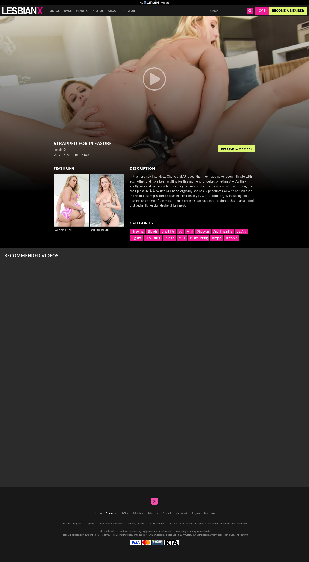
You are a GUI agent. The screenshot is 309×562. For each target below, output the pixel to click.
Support (90, 523)
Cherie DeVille (101, 230)
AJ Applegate (64, 230)
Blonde (152, 231)
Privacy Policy (136, 523)
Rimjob (216, 238)
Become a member (288, 10)
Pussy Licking (199, 238)
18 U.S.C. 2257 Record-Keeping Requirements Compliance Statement (207, 523)
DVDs (68, 10)
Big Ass (241, 231)
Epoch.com (78, 534)
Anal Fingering (222, 231)
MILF (182, 238)
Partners (210, 513)
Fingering (138, 231)
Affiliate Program (71, 523)
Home (97, 513)
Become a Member (237, 149)
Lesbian (169, 238)
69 (180, 231)
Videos (54, 10)
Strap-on (203, 231)
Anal (190, 231)
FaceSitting (153, 238)
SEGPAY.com (184, 534)
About (113, 10)
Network (129, 10)
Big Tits (136, 238)
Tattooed (231, 238)
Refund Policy (156, 523)
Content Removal (239, 534)
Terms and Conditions (111, 523)
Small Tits (168, 231)
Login (262, 10)
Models (82, 10)
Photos (98, 10)
